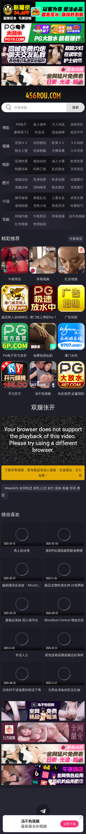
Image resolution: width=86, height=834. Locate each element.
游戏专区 (76, 124)
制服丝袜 (21, 169)
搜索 (75, 107)
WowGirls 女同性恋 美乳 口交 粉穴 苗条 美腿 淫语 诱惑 (40, 491)
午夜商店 (39, 216)
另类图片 (76, 187)
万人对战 (58, 124)
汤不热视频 (77, 216)
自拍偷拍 (39, 142)
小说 (6, 201)
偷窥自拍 (21, 179)
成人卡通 (58, 161)
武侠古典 (76, 198)
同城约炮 (21, 216)
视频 (6, 145)
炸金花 (39, 132)
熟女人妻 (21, 150)
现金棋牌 (58, 132)
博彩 (6, 127)
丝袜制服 (39, 150)
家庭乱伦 (39, 198)
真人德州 (39, 124)
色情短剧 (39, 224)
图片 (6, 182)
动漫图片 (76, 179)
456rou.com (43, 95)
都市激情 (21, 198)
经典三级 (39, 169)
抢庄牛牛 (76, 132)
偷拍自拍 (39, 161)
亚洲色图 (39, 179)
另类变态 (76, 169)
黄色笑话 (58, 205)
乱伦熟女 (58, 169)
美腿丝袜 (21, 187)
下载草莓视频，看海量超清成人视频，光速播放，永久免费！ (44, 473)
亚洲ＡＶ (21, 142)
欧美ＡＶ (58, 142)
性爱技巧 (76, 205)
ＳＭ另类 (76, 150)
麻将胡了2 (21, 132)
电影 (6, 164)
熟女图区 (58, 187)
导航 (6, 219)
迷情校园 (21, 205)
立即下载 (69, 824)
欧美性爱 (76, 161)
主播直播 (58, 150)
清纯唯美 (39, 187)
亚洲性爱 (21, 161)
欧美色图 (58, 179)
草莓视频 (58, 216)
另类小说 (39, 205)
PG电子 (21, 124)
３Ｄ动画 (76, 142)
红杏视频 (21, 224)
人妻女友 (58, 198)
